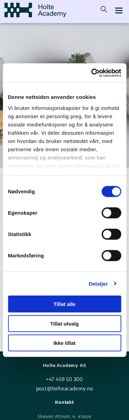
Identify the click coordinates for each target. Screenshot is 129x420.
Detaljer (98, 283)
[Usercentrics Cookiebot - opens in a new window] (92, 72)
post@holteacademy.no (64, 388)
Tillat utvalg (64, 323)
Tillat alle (65, 304)
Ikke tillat (64, 343)
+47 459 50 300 (64, 379)
